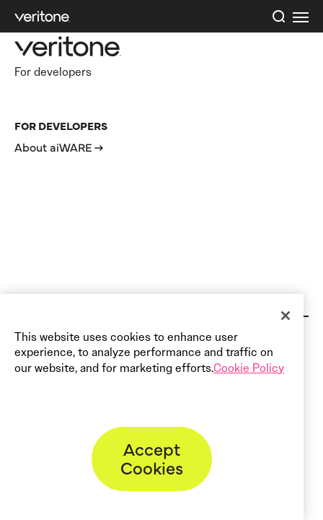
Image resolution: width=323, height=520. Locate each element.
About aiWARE (53, 147)
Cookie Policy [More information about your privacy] (248, 368)
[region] (152, 407)
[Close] (285, 316)
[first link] (301, 16)
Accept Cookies (151, 457)
